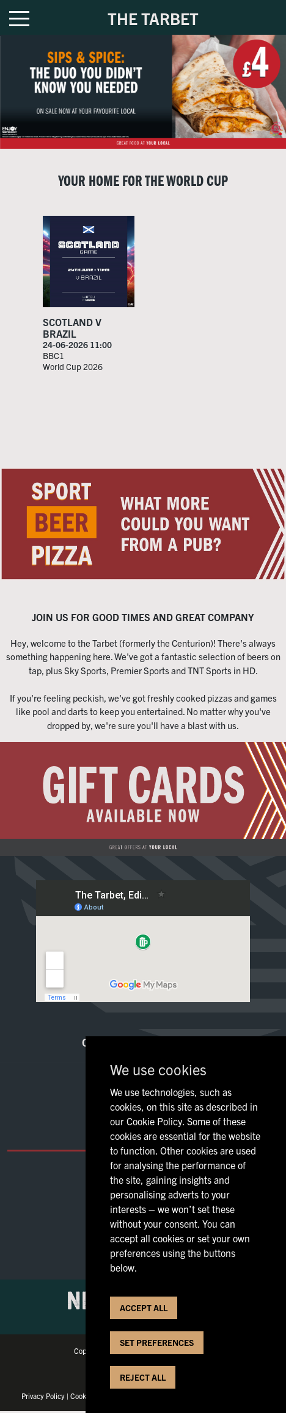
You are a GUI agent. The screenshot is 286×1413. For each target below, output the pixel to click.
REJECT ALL (143, 1377)
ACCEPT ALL (143, 1307)
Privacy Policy (43, 1395)
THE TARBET (153, 18)
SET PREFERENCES (157, 1342)
